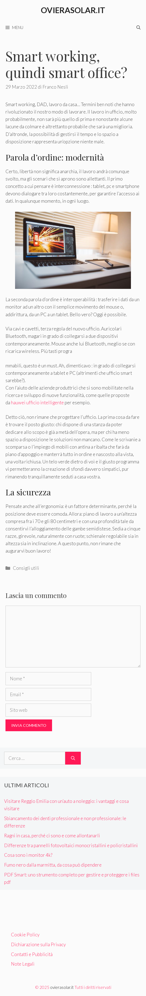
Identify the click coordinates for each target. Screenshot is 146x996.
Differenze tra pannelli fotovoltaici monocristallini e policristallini (71, 845)
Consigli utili (26, 568)
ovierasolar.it (62, 987)
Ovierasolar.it (73, 10)
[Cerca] (73, 758)
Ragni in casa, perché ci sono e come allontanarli (52, 835)
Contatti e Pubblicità (32, 954)
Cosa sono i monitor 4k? (28, 855)
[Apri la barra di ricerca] (138, 27)
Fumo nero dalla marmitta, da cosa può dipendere (53, 865)
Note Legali (23, 964)
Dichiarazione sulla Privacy (38, 944)
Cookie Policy (25, 934)
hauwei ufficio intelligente (37, 402)
